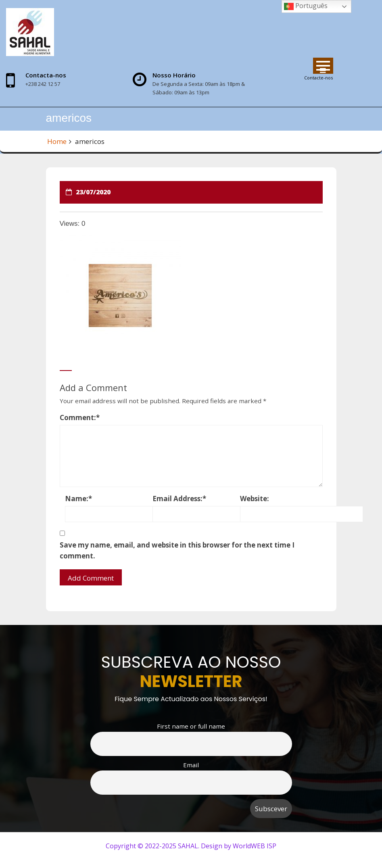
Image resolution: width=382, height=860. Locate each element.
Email (191, 765)
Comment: (80, 417)
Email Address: (179, 498)
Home (57, 141)
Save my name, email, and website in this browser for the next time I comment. (177, 550)
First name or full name (191, 726)
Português (306, 6)
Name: (78, 498)
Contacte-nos (318, 78)
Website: (254, 498)
